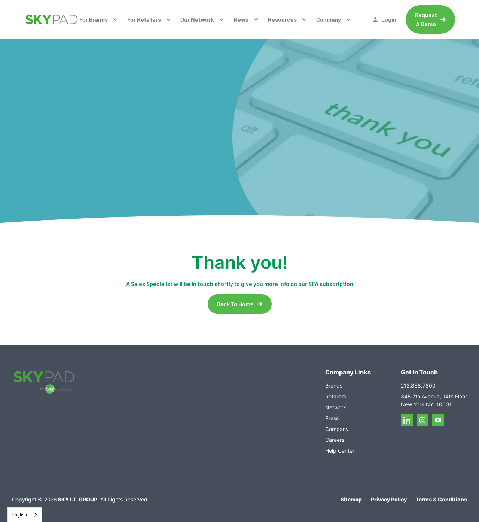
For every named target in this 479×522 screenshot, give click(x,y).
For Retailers (144, 19)
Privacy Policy (389, 499)
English (19, 515)
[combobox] (24, 514)
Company (328, 19)
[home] (51, 19)
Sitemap (351, 499)
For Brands (93, 19)
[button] (98, 19)
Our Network (197, 19)
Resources (282, 19)
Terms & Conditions (441, 499)
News (241, 19)
